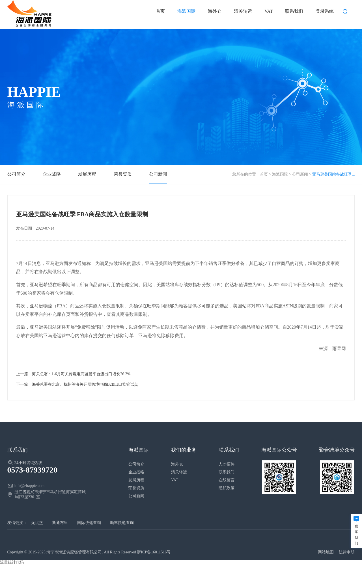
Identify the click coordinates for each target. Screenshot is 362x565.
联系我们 (294, 11)
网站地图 (326, 552)
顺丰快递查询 (122, 523)
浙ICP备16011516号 (154, 552)
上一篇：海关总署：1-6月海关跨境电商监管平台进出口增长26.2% (73, 374)
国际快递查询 (89, 523)
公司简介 (16, 174)
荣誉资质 (123, 174)
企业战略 (52, 174)
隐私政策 (226, 488)
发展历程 (87, 174)
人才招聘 (226, 464)
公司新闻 (300, 174)
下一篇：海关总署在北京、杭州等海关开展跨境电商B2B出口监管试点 (77, 384)
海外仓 (214, 11)
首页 (160, 11)
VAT (268, 11)
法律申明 (347, 552)
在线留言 (226, 480)
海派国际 (186, 11)
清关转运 (243, 11)
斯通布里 (60, 523)
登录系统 (325, 11)
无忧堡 (37, 523)
